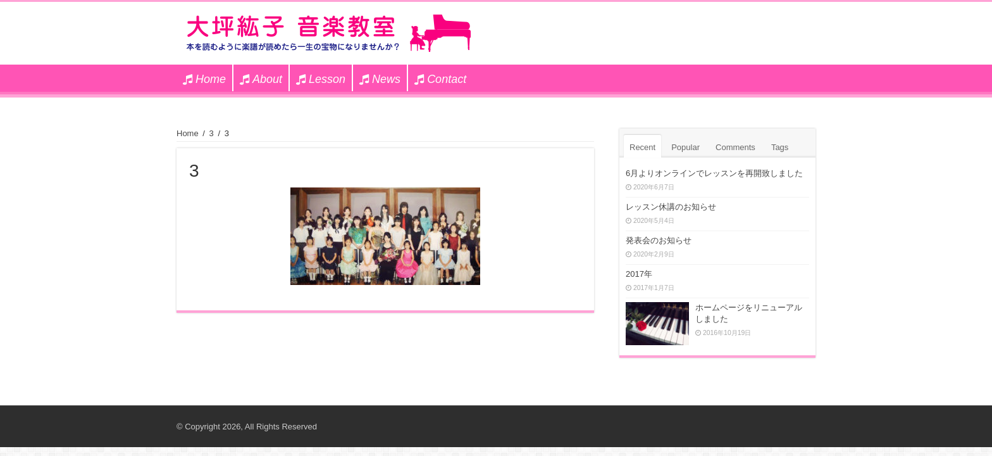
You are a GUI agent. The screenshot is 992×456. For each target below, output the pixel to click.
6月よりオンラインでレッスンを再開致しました (714, 173)
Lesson (320, 79)
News (379, 79)
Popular (685, 147)
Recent (642, 147)
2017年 (639, 274)
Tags (779, 147)
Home (204, 79)
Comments (735, 147)
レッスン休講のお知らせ (671, 207)
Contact (440, 79)
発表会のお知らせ (658, 240)
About (261, 79)
